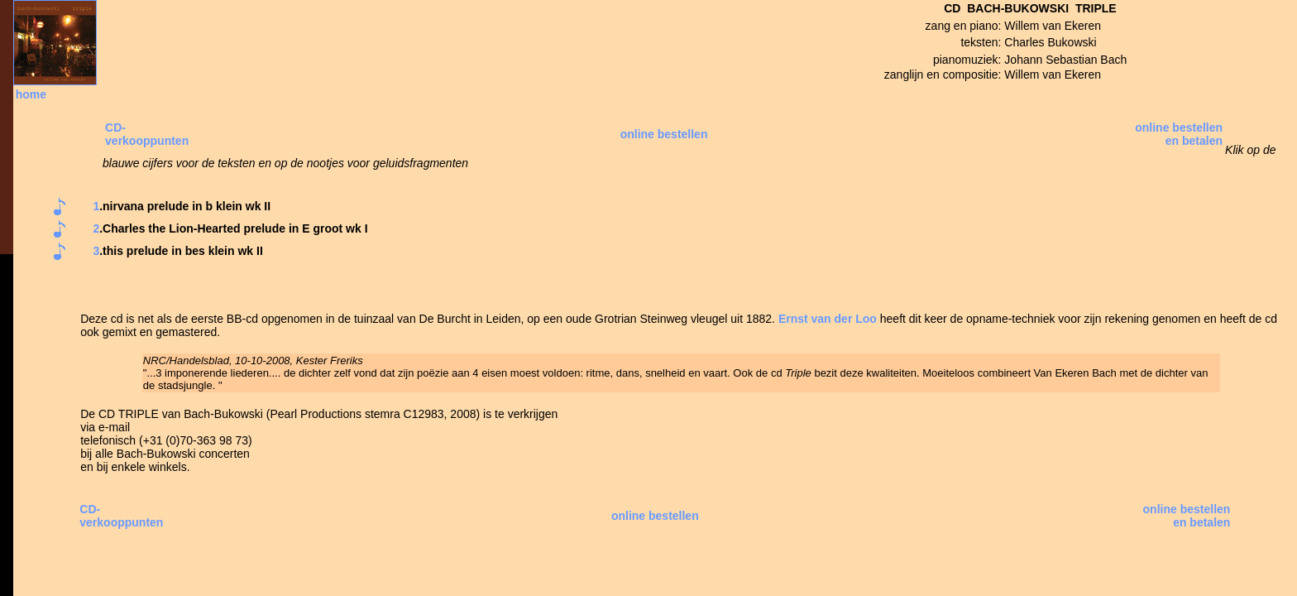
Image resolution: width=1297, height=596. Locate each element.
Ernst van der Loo (827, 318)
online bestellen (664, 134)
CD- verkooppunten (147, 134)
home (31, 94)
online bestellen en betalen (1179, 134)
